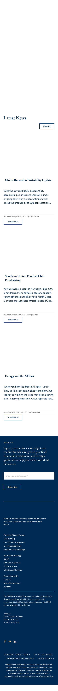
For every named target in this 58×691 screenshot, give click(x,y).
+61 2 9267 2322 (12, 622)
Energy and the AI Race (20, 376)
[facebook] (5, 641)
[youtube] (10, 641)
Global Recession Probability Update (28, 180)
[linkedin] (15, 641)
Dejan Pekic (34, 217)
